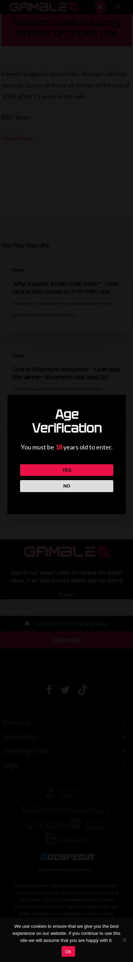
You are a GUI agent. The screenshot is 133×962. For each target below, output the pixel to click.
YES (66, 470)
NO (66, 486)
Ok (68, 951)
